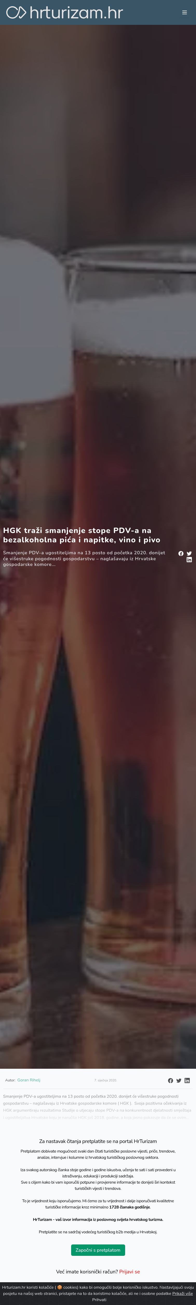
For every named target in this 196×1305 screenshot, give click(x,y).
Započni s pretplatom (98, 1250)
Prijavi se (129, 1271)
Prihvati (99, 1300)
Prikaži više (182, 1293)
